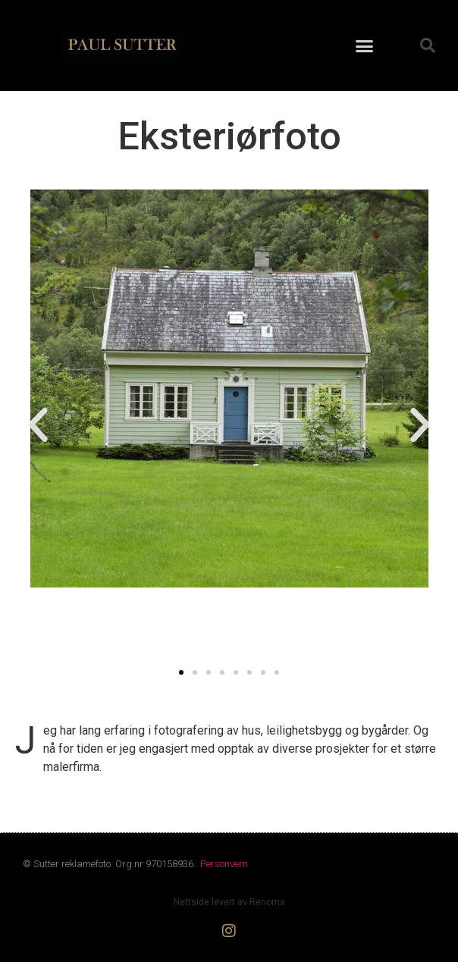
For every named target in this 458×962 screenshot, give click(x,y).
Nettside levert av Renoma (229, 902)
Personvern (224, 864)
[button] (364, 45)
